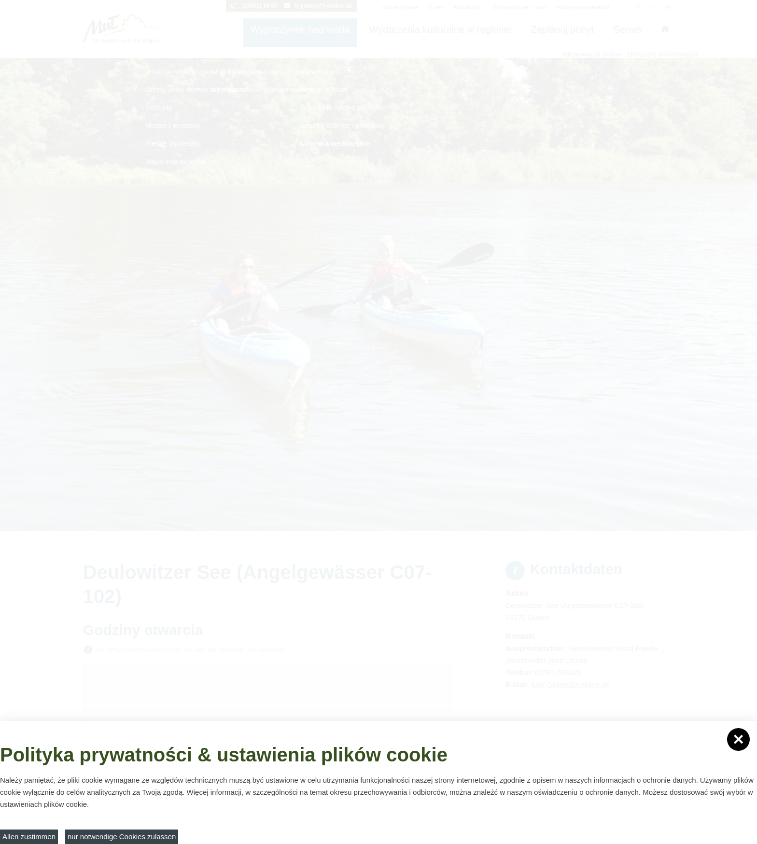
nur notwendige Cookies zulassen (122, 836)
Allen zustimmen (29, 836)
